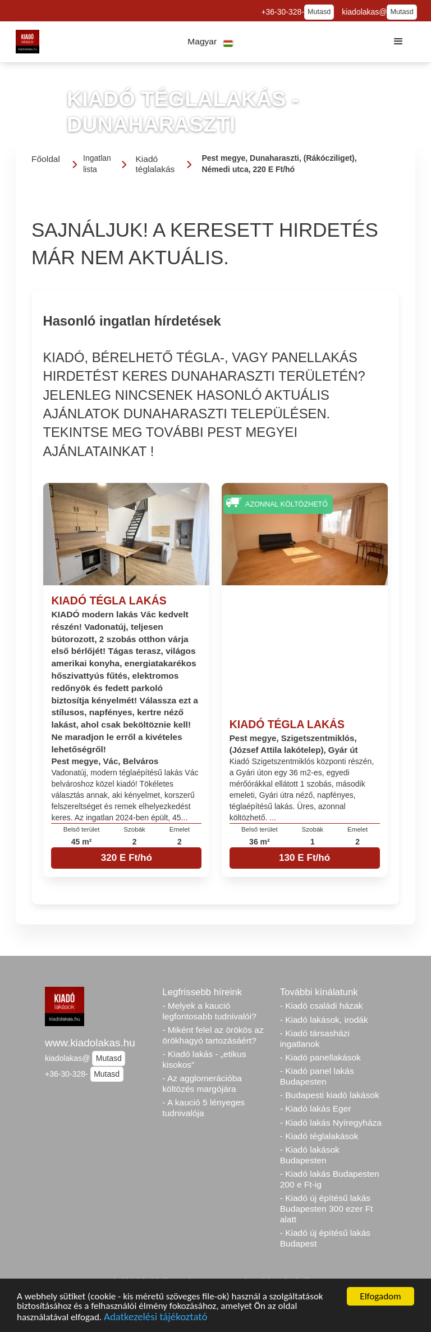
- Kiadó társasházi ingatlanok (315, 1038)
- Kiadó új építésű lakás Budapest (325, 1238)
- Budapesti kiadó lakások (329, 1095)
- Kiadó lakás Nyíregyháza (331, 1122)
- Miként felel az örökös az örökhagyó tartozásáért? (212, 1035)
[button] (210, 42)
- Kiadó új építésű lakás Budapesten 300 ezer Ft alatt (326, 1208)
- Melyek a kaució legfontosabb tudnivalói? (209, 1011)
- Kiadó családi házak (321, 1005)
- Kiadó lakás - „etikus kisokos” (204, 1059)
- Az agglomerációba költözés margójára (202, 1083)
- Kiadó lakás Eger (315, 1108)
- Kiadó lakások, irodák (324, 1019)
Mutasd (319, 12)
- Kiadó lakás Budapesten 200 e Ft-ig (329, 1179)
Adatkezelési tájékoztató (155, 1317)
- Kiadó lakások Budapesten (310, 1155)
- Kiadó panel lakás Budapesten (317, 1076)
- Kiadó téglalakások (319, 1136)
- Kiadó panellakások (320, 1057)
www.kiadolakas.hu (90, 1043)
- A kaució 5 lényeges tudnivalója (203, 1108)
